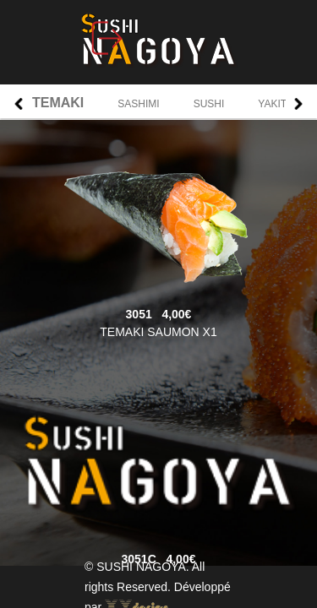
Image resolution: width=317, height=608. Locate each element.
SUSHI (209, 104)
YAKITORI (281, 104)
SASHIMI (138, 104)
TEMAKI (58, 102)
